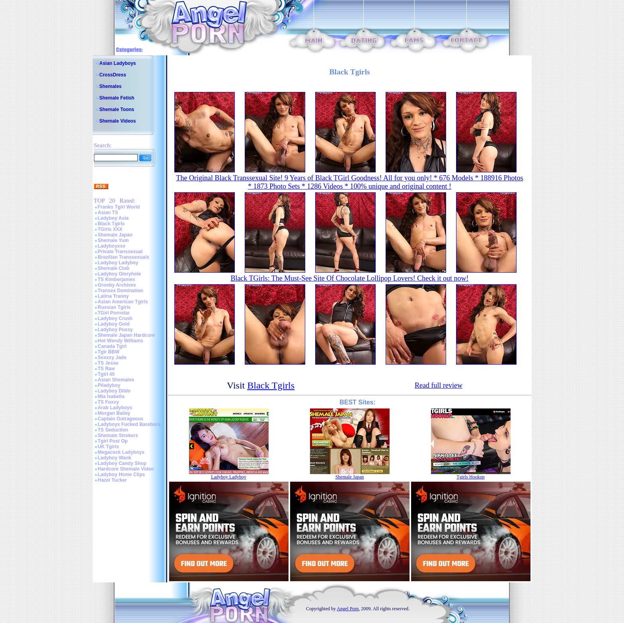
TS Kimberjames (116, 279)
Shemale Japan (115, 235)
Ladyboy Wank (114, 458)
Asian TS (108, 212)
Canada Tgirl (112, 346)
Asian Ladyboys (117, 63)
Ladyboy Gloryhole (119, 274)
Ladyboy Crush (115, 318)
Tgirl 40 (106, 374)
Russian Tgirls (114, 307)
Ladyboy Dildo (114, 391)
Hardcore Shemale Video (126, 469)
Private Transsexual (120, 251)
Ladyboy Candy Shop (122, 463)
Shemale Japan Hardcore (126, 335)
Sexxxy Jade (112, 357)
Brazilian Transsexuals (123, 257)
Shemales (110, 86)
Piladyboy (109, 385)
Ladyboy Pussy (115, 329)
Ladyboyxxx (111, 246)
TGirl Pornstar (114, 313)
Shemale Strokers (118, 435)
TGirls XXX (110, 229)
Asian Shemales (116, 380)
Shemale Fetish (117, 98)
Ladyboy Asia (113, 218)
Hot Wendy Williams (120, 341)
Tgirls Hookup (470, 477)
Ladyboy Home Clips (121, 474)
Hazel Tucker (112, 480)
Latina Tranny (113, 296)
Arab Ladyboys (115, 407)
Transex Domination (121, 290)
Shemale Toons (117, 109)
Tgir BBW (109, 352)
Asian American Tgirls (123, 302)
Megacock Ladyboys (121, 452)
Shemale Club (113, 268)
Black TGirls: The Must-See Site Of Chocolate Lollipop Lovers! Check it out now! (349, 278)
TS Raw (106, 368)
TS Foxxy (108, 402)
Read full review (438, 385)
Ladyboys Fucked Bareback (129, 424)
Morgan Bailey (114, 413)
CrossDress (112, 75)
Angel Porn (348, 608)
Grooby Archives (117, 285)
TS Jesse (108, 363)
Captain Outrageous (121, 419)
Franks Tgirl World (119, 207)
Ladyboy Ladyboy (118, 263)
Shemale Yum (113, 240)
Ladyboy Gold (114, 324)
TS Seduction (113, 430)
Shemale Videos (117, 121)
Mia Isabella (111, 396)
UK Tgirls (108, 446)
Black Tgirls (111, 224)
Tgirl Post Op (113, 441)
